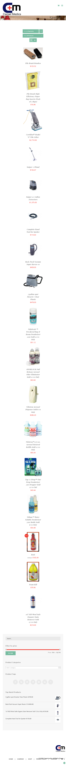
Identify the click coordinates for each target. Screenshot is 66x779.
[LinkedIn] (44, 682)
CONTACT (54, 759)
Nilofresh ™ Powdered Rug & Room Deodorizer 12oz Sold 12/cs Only (33, 334)
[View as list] (35, 40)
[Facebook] (15, 682)
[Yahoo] (50, 682)
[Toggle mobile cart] (58, 5)
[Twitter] (27, 682)
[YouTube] (38, 682)
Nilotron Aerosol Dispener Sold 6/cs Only (33, 409)
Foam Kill (33, 584)
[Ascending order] (41, 31)
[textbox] (33, 667)
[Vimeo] (33, 682)
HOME (11, 759)
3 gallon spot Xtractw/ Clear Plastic (33, 296)
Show (28, 35)
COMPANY (20, 759)
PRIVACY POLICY (41, 759)
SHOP (30, 759)
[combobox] (33, 667)
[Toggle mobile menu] (62, 5)
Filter (10, 653)
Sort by (29, 31)
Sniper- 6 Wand (33, 167)
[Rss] (21, 682)
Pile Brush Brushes (33, 63)
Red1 (33, 555)
